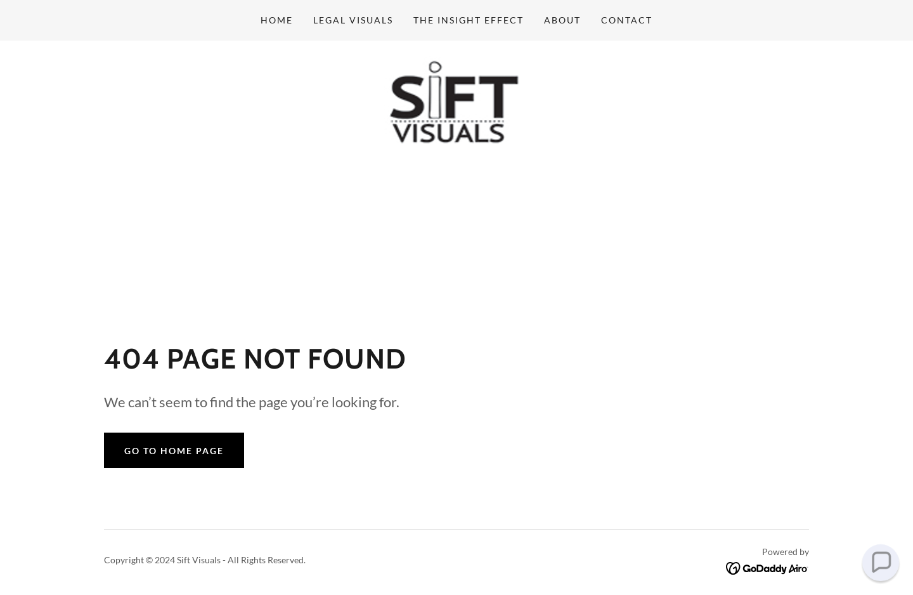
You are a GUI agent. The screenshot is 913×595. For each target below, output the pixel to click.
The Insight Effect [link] (468, 20)
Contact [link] (626, 20)
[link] (456, 107)
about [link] (562, 20)
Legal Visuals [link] (353, 20)
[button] (880, 562)
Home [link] (277, 20)
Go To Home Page (174, 450)
